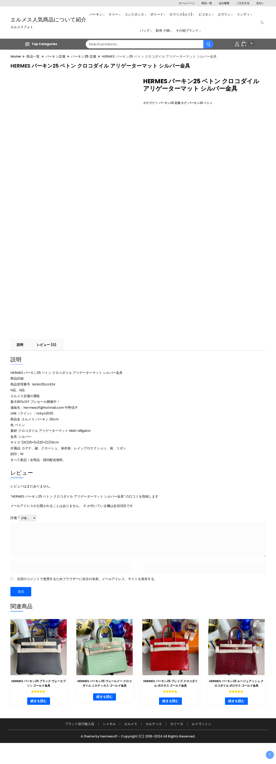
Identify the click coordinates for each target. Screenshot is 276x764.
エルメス (130, 738)
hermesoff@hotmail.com (43, 422)
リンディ (243, 14)
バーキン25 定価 (169, 103)
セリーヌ (176, 738)
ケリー (113, 14)
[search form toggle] (262, 22)
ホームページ (187, 3)
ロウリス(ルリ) (180, 14)
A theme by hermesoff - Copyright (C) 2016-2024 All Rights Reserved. (138, 751)
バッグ (145, 30)
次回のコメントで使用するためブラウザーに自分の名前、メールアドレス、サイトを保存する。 (87, 593)
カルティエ (154, 738)
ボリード (156, 14)
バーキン (95, 14)
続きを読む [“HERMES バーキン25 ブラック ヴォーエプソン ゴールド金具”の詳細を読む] (38, 716)
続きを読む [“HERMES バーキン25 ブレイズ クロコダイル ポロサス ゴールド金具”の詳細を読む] (170, 716)
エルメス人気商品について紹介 (48, 19)
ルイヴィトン (201, 738)
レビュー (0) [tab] (46, 359)
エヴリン (224, 14)
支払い (260, 3)
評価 (14, 533)
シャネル (109, 738)
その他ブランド (187, 30)
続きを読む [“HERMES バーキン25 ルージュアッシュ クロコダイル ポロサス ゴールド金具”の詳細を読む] (236, 716)
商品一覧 (206, 3)
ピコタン (204, 14)
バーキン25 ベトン (200, 103)
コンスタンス (134, 14)
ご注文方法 (242, 3)
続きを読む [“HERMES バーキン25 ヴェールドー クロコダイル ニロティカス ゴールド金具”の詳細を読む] (104, 711)
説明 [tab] (20, 359)
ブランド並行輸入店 (79, 738)
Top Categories (41, 44)
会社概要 (224, 3)
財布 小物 (163, 30)
